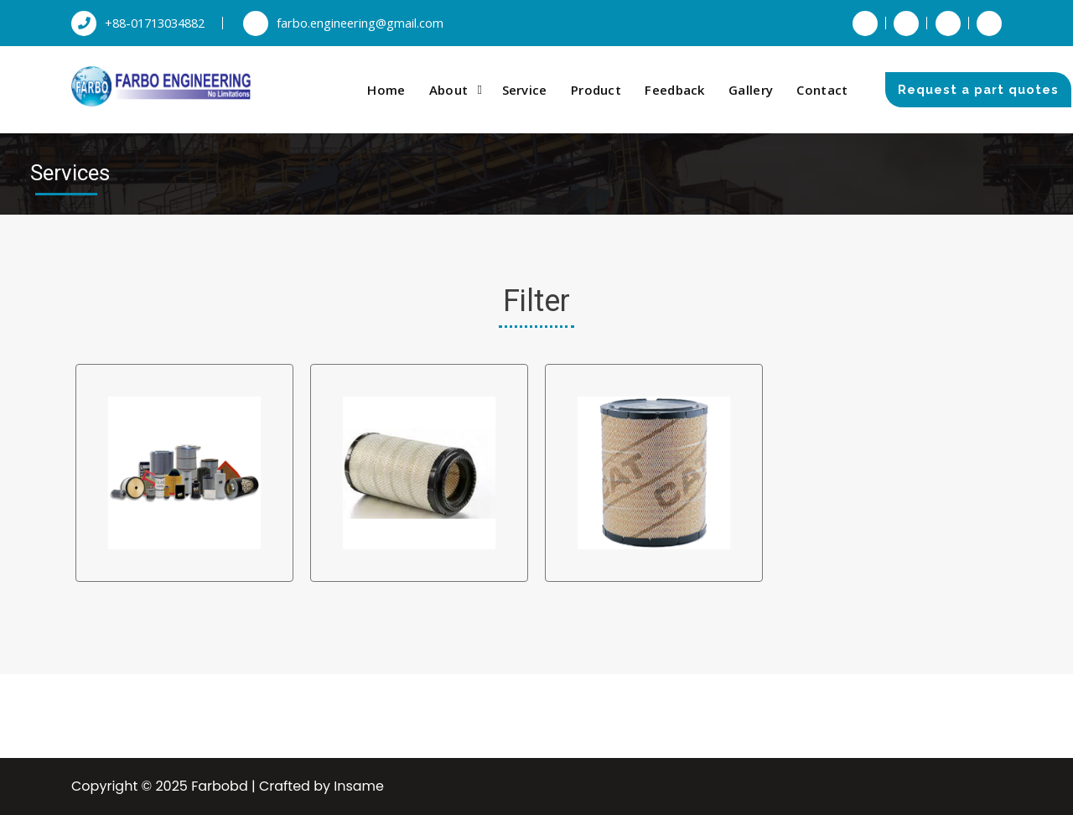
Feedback (674, 89)
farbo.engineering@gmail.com (343, 22)
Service (524, 89)
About (449, 89)
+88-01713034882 (138, 22)
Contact (822, 89)
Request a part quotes (978, 89)
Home (386, 89)
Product (596, 89)
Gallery (750, 89)
